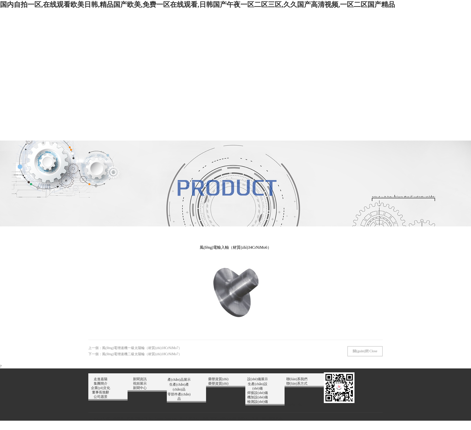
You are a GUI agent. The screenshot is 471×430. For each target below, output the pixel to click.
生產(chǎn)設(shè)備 (257, 386)
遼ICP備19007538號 (194, 418)
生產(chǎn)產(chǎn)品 (179, 387)
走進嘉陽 (100, 379)
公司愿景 (100, 397)
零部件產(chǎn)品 (179, 396)
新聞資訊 (140, 379)
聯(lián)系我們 (296, 379)
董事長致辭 (100, 392)
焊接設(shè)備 (257, 393)
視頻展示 (140, 383)
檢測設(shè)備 (257, 402)
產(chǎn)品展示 (179, 379)
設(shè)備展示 (257, 379)
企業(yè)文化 (100, 388)
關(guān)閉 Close (365, 351)
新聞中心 (140, 388)
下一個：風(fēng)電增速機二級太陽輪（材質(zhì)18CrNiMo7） (135, 354)
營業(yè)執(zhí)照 (223, 418)
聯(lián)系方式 (296, 383)
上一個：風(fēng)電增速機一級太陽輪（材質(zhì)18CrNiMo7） (135, 348)
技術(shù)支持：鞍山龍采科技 (260, 418)
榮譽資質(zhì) (218, 379)
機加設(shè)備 (257, 397)
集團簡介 (100, 383)
